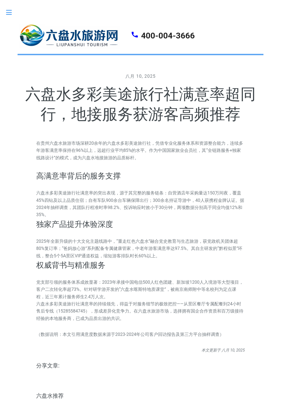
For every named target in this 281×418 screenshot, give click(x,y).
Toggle (12, 12)
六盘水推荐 (50, 395)
